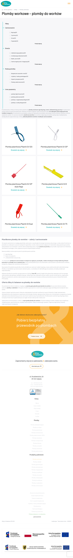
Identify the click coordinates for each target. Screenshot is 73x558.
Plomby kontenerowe (37, 438)
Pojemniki (14, 41)
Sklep (15, 9)
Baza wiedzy (37, 412)
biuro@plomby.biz (38, 390)
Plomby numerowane (37, 491)
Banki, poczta (15, 58)
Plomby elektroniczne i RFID (37, 441)
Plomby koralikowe (37, 486)
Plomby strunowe (37, 481)
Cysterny (14, 35)
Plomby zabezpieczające (37, 430)
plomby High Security (17, 94)
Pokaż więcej (38, 43)
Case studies (37, 409)
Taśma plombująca (37, 514)
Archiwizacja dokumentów (19, 56)
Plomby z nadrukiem (37, 489)
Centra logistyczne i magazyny (20, 61)
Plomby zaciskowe (37, 454)
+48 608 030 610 (38, 388)
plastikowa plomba (45, 247)
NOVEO (69, 521)
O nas (37, 414)
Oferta (37, 407)
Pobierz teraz (36, 336)
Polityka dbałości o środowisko (37, 519)
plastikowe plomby (29, 115)
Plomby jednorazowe (37, 457)
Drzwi (13, 38)
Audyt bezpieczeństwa (37, 501)
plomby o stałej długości (18, 102)
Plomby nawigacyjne (37, 483)
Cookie (37, 420)
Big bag (14, 32)
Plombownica (37, 511)
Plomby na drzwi (37, 433)
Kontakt (37, 417)
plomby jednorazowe (17, 97)
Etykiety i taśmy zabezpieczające (37, 509)
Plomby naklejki (37, 467)
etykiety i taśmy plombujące (19, 76)
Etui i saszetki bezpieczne (37, 506)
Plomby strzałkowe (37, 478)
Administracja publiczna (18, 53)
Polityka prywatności (37, 516)
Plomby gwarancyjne (37, 470)
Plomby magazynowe (37, 475)
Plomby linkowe (37, 449)
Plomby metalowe (37, 444)
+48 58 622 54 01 (37, 386)
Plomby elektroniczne (17, 82)
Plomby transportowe (37, 446)
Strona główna (8, 9)
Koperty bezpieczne (17, 79)
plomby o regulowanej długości (20, 99)
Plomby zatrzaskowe (37, 473)
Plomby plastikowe (37, 436)
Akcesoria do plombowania (37, 498)
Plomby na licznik (37, 451)
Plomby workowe (37, 465)
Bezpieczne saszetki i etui (19, 73)
